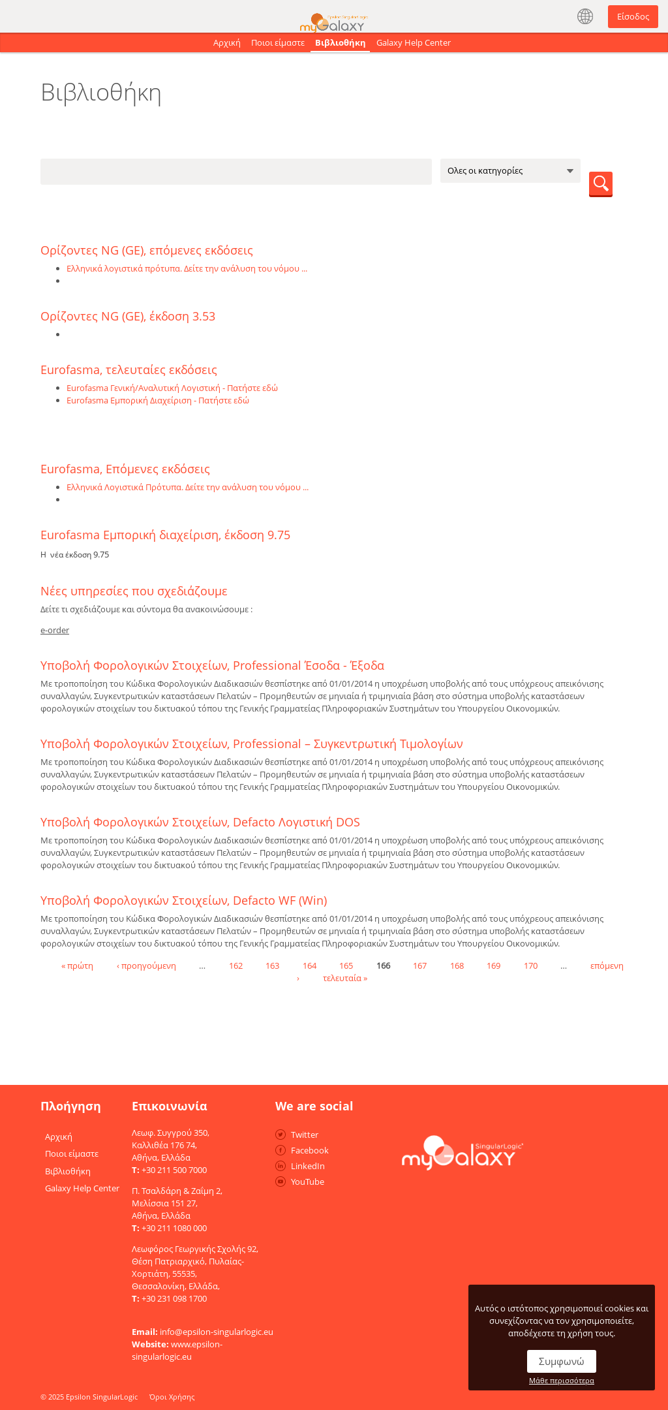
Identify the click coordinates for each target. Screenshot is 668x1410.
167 (420, 965)
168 (457, 965)
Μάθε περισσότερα (561, 1380)
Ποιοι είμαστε (278, 42)
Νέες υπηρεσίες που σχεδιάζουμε (134, 591)
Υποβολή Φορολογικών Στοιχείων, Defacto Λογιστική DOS (200, 822)
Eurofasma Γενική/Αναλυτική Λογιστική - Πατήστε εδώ (172, 388)
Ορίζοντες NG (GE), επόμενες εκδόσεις (146, 250)
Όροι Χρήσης (171, 1397)
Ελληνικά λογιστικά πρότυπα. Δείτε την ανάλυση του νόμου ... (187, 268)
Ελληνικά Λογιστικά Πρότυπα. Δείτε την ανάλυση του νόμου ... (188, 487)
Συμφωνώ (561, 1361)
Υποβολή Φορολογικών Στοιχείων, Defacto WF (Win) (183, 900)
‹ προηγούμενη (146, 965)
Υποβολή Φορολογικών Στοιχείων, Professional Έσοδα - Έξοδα (212, 665)
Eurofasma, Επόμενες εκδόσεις (125, 469)
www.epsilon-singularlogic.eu (177, 1350)
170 (531, 965)
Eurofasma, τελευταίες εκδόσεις (128, 369)
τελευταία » (345, 977)
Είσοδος (633, 16)
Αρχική (227, 42)
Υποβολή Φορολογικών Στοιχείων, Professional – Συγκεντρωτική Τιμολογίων (251, 743)
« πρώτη (77, 965)
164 (309, 965)
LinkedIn (308, 1166)
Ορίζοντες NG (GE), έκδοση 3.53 (127, 316)
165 (346, 965)
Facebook (310, 1150)
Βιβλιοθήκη (340, 42)
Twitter (304, 1134)
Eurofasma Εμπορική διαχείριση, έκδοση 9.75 (165, 534)
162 (236, 965)
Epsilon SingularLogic (102, 1397)
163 (272, 965)
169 (493, 965)
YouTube (307, 1181)
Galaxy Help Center (413, 42)
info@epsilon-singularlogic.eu (216, 1332)
